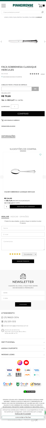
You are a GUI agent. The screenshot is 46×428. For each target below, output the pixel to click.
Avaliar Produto (23, 261)
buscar (42, 12)
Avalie (43, 74)
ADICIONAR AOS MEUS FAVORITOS (12, 77)
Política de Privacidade (23, 414)
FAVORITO (40, 155)
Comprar (23, 113)
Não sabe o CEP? (6, 92)
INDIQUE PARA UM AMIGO (8, 126)
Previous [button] (1, 41)
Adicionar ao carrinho (12, 120)
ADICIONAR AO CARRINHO (26, 207)
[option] (23, 41)
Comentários (23, 244)
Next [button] (45, 41)
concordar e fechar (23, 417)
